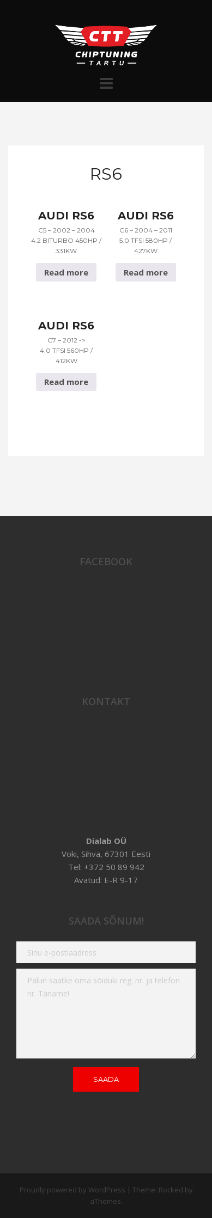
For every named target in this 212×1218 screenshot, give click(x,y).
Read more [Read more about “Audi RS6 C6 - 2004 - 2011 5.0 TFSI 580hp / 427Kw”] (146, 272)
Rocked (171, 1190)
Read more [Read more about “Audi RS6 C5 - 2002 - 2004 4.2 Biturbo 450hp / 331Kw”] (66, 272)
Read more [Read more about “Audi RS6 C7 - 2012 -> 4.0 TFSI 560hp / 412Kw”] (66, 381)
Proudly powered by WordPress (72, 1190)
